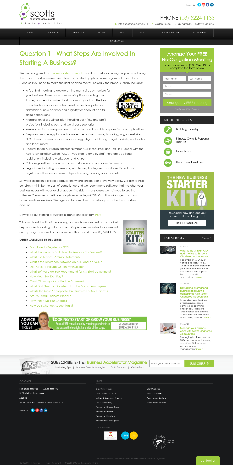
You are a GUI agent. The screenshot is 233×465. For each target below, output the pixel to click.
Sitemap (37, 463)
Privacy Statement (53, 463)
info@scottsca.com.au (131, 23)
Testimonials (199, 32)
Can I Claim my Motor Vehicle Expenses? (57, 281)
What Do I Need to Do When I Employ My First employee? (68, 286)
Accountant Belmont (105, 411)
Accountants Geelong (156, 398)
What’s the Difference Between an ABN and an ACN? (66, 262)
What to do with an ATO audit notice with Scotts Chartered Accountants (194, 253)
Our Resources (169, 32)
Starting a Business (154, 393)
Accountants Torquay (156, 402)
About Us (53, 32)
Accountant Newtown (105, 416)
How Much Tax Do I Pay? (46, 276)
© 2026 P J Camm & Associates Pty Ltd (81, 463)
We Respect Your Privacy (187, 109)
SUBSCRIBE (199, 363)
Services (78, 32)
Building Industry (187, 129)
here (98, 214)
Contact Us (116, 41)
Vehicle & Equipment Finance (109, 398)
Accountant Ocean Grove (107, 407)
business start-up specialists (68, 73)
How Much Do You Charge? (48, 300)
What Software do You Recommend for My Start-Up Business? (70, 271)
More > (199, 277)
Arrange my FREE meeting (187, 102)
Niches (101, 32)
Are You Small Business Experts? (50, 296)
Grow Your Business (104, 389)
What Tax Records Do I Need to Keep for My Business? (66, 252)
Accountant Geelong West (107, 420)
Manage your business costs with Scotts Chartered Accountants (196, 330)
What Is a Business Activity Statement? (55, 257)
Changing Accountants (106, 393)
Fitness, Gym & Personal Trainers (193, 140)
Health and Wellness (190, 162)
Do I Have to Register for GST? (49, 247)
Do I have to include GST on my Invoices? (57, 266)
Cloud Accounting (104, 402)
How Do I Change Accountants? (51, 305)
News (122, 32)
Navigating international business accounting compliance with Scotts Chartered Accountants (194, 292)
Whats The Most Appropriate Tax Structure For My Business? (69, 291)
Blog (143, 32)
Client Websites (153, 389)
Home (30, 32)
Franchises (183, 151)
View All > (206, 237)
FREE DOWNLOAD (187, 223)
